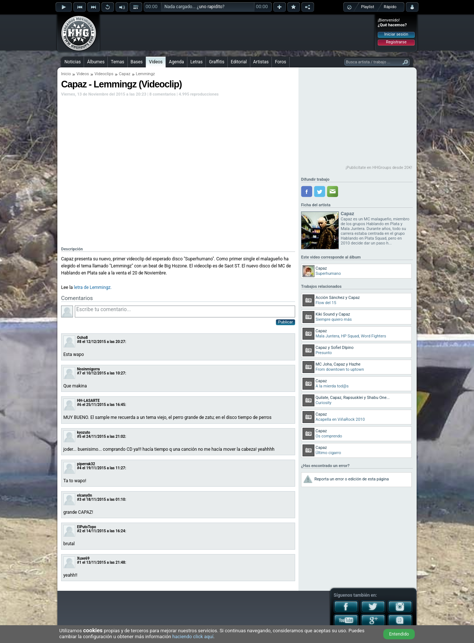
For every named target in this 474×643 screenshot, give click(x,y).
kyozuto (83, 432)
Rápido (390, 6)
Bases (137, 61)
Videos (156, 61)
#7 (79, 373)
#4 (79, 468)
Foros (280, 61)
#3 (79, 499)
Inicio (66, 73)
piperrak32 (86, 464)
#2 (79, 531)
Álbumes (95, 61)
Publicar (285, 322)
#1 (79, 562)
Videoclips (103, 73)
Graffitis (216, 61)
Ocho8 (82, 338)
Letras (196, 61)
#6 (79, 405)
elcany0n (84, 495)
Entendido (399, 634)
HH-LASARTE (88, 401)
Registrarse (396, 42)
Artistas (261, 61)
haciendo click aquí (192, 636)
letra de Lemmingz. (93, 287)
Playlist (367, 6)
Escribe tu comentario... (185, 311)
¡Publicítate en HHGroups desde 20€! (379, 167)
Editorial (239, 61)
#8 (79, 342)
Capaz (124, 73)
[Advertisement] (237, 32)
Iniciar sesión (396, 34)
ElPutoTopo (86, 527)
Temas (117, 61)
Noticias (72, 61)
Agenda (176, 61)
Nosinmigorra (88, 369)
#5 (79, 436)
